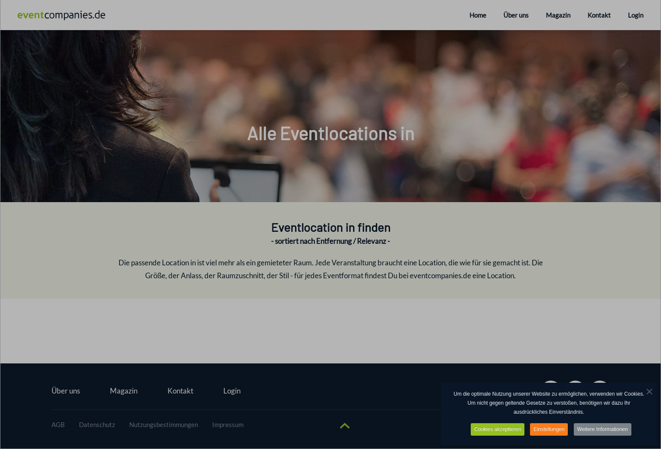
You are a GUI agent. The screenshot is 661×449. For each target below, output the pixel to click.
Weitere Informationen (602, 430)
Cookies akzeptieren (497, 430)
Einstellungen (548, 430)
